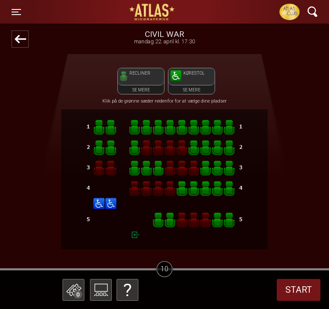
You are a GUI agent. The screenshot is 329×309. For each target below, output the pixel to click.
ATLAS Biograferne (152, 12)
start (298, 290)
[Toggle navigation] (16, 12)
